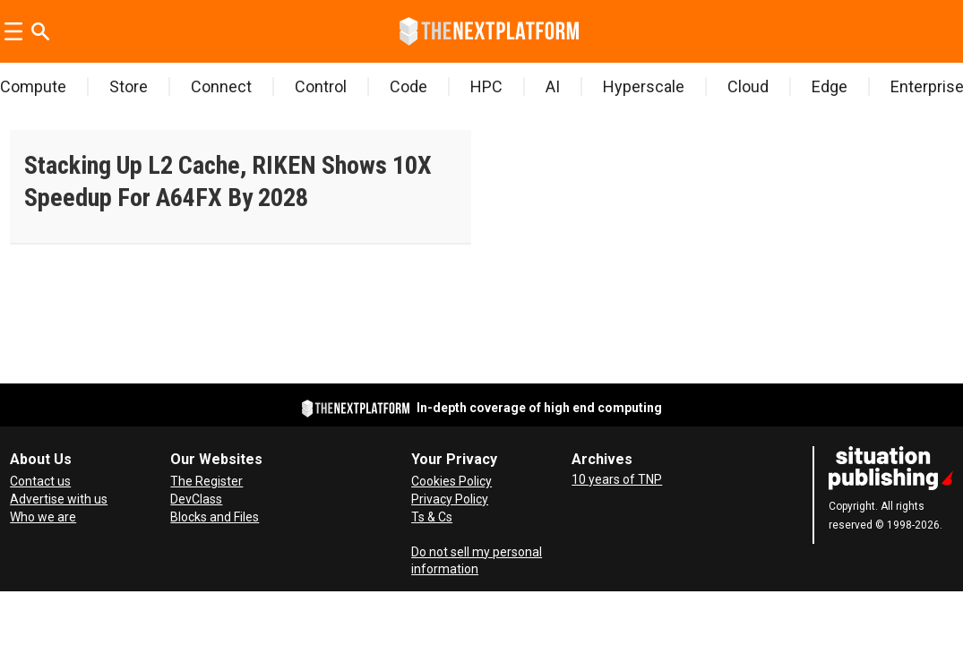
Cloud (748, 86)
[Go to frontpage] (489, 31)
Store (128, 86)
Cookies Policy (451, 481)
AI (553, 86)
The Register (206, 481)
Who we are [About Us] (43, 517)
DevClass (196, 499)
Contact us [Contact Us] (40, 481)
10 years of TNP (617, 479)
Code (408, 86)
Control (321, 86)
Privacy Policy (449, 499)
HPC (486, 86)
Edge (829, 86)
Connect (221, 86)
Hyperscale (643, 86)
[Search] (40, 31)
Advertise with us (58, 499)
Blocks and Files (214, 517)
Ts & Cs (431, 517)
